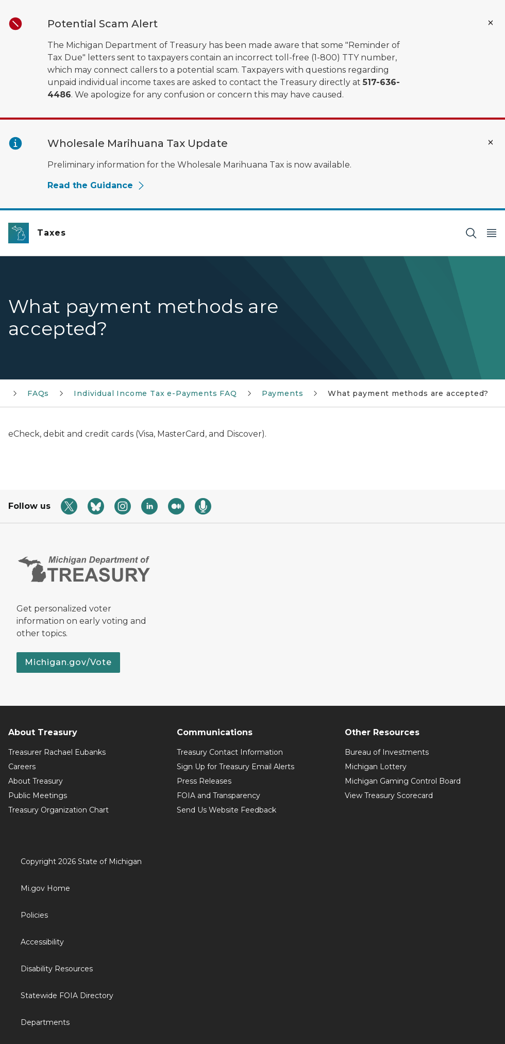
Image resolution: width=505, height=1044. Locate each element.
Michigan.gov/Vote (68, 662)
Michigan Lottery (376, 766)
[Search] (471, 233)
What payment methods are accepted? (408, 393)
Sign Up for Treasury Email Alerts (235, 766)
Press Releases (204, 781)
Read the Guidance (96, 185)
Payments (283, 393)
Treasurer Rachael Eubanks (57, 752)
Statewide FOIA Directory (67, 995)
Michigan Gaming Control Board (403, 781)
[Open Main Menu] (491, 233)
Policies (34, 915)
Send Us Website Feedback (226, 810)
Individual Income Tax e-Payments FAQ (155, 393)
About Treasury (35, 781)
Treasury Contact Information (230, 752)
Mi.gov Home (45, 888)
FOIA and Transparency (218, 795)
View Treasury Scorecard (389, 795)
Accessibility (42, 942)
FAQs (38, 393)
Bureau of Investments (387, 752)
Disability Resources (57, 968)
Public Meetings (37, 795)
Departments (45, 1022)
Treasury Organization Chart (58, 810)
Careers (22, 766)
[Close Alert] (490, 22)
